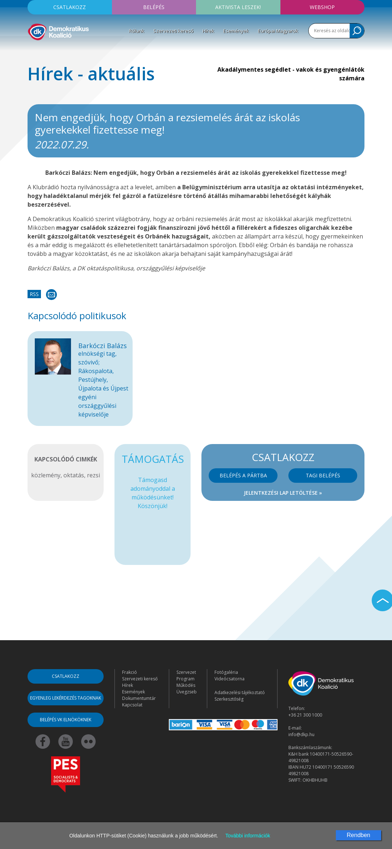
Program (185, 679)
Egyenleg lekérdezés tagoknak (65, 698)
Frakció (129, 672)
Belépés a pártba (243, 475)
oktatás (73, 475)
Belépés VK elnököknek (65, 720)
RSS (34, 294)
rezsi (93, 475)
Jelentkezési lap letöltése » (283, 492)
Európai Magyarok (278, 31)
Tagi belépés (323, 475)
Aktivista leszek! (238, 7)
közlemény (46, 475)
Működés (185, 685)
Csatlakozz (69, 7)
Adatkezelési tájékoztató (239, 692)
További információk (247, 836)
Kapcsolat (132, 705)
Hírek (208, 31)
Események (236, 31)
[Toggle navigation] (32, 52)
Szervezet (186, 672)
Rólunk (136, 31)
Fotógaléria (226, 672)
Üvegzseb (186, 692)
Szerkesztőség (228, 699)
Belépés (153, 7)
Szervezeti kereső (173, 31)
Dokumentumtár (139, 698)
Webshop (322, 7)
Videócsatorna (229, 679)
